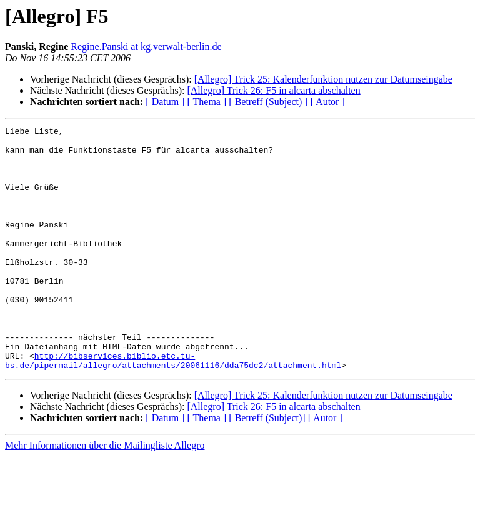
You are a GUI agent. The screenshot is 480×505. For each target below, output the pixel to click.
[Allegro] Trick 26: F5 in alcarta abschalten (273, 90)
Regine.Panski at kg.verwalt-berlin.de (146, 46)
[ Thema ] (207, 101)
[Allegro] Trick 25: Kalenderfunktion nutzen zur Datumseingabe (323, 79)
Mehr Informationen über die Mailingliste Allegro (104, 494)
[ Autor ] (328, 101)
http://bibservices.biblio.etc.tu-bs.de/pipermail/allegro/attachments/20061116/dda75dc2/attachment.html (173, 408)
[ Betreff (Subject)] (267, 466)
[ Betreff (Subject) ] (268, 101)
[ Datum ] (165, 101)
